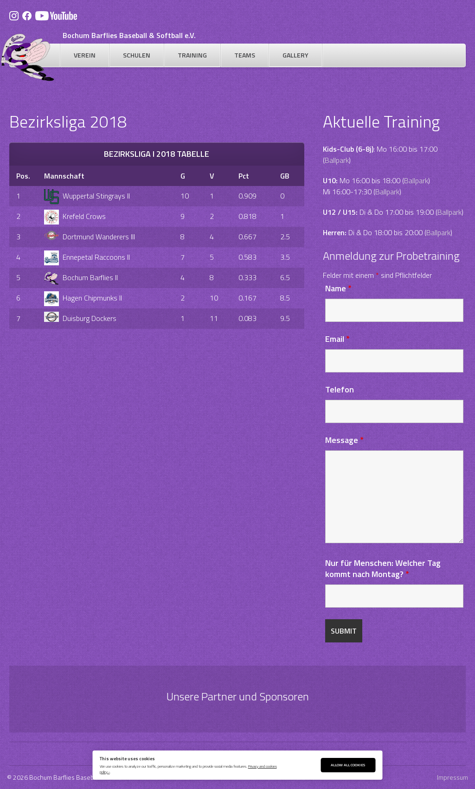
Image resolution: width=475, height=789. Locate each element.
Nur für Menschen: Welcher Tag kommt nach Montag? (383, 568)
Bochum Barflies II (81, 277)
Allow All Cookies (348, 765)
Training (192, 55)
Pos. (23, 175)
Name (338, 288)
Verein (85, 55)
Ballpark (337, 160)
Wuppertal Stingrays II (87, 195)
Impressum (452, 777)
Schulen (136, 55)
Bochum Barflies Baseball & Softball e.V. (129, 35)
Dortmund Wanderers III (89, 236)
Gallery (295, 55)
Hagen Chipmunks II (83, 297)
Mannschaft (64, 175)
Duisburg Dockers (80, 318)
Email (337, 339)
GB (284, 175)
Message (344, 440)
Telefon (339, 389)
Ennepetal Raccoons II (87, 257)
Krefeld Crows (75, 216)
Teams (244, 55)
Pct (243, 175)
